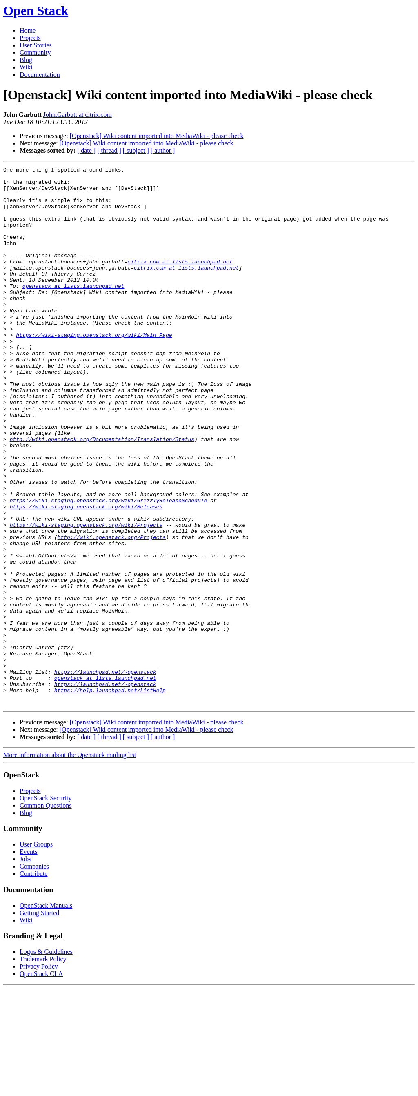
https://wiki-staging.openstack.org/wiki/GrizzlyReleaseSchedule (108, 567)
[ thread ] (109, 150)
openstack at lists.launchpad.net (73, 310)
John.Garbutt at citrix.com (77, 114)
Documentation (40, 74)
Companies (34, 974)
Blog (26, 59)
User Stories (36, 45)
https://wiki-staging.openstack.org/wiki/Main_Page (94, 369)
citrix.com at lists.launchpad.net (179, 281)
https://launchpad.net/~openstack (105, 773)
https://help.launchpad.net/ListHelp (110, 795)
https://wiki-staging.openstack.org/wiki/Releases (86, 575)
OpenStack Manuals (46, 1013)
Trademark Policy (43, 1066)
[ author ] (163, 150)
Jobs (25, 966)
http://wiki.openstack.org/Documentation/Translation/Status (102, 494)
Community (35, 52)
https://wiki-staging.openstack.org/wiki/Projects (86, 597)
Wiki (26, 67)
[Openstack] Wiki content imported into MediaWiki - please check (157, 135)
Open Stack (35, 10)
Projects (30, 37)
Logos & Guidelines (46, 1059)
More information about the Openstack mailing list (69, 862)
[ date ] (86, 150)
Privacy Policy (39, 1074)
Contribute (33, 981)
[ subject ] (136, 150)
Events (29, 959)
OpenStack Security (46, 905)
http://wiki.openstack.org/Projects (112, 611)
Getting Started (39, 1020)
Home (28, 30)
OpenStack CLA (41, 1081)
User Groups (36, 952)
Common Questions (46, 913)
